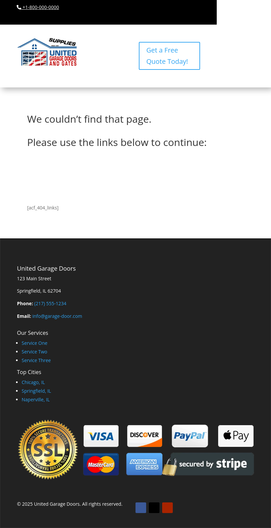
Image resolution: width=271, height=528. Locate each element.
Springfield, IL (36, 391)
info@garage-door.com (57, 316)
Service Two (34, 351)
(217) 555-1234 (50, 303)
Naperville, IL (36, 399)
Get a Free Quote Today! (167, 56)
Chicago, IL (33, 382)
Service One (34, 343)
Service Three (36, 360)
